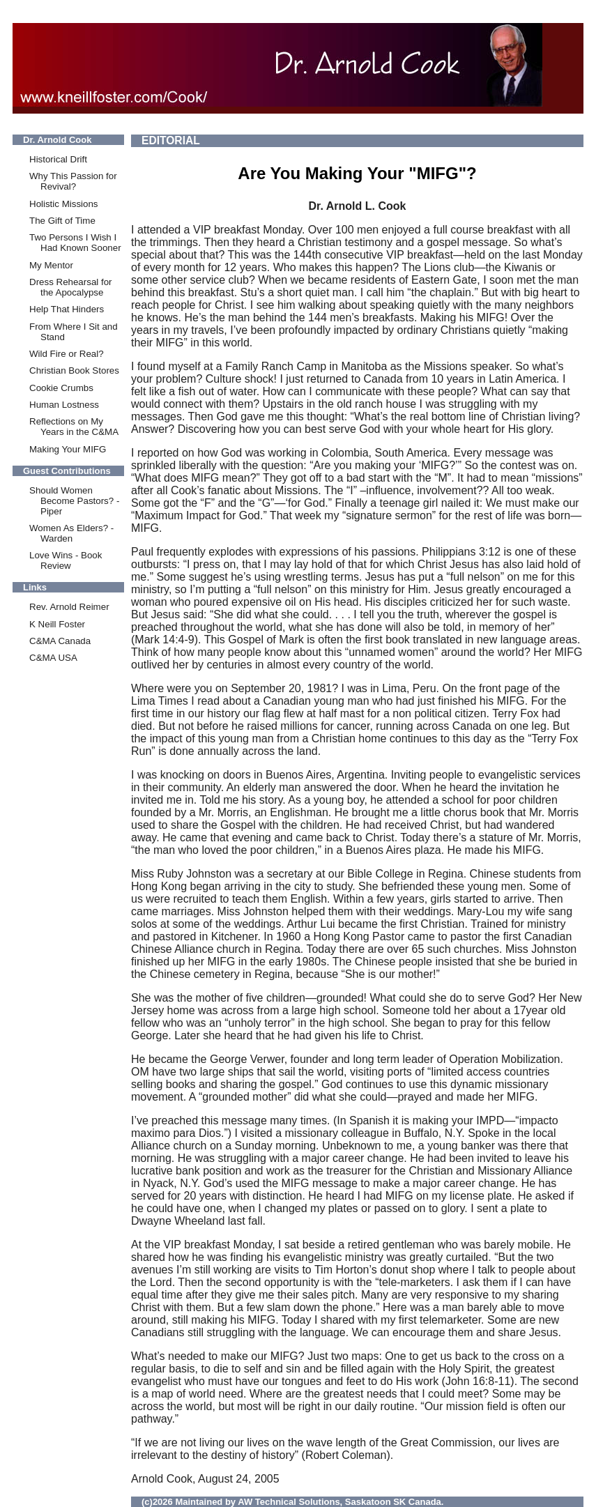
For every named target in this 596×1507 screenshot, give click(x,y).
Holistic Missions (63, 204)
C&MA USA (53, 657)
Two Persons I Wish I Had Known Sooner (75, 242)
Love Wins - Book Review (65, 560)
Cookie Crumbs (61, 388)
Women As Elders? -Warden (71, 533)
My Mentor (51, 265)
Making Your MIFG (67, 449)
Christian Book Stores (74, 370)
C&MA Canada (60, 641)
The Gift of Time (62, 220)
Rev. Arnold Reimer (69, 607)
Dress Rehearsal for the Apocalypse (70, 287)
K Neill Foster (57, 624)
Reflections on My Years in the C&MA (74, 426)
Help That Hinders (66, 309)
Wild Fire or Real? (66, 354)
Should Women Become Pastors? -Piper (74, 501)
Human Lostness (64, 404)
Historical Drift (58, 159)
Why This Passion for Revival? (73, 181)
